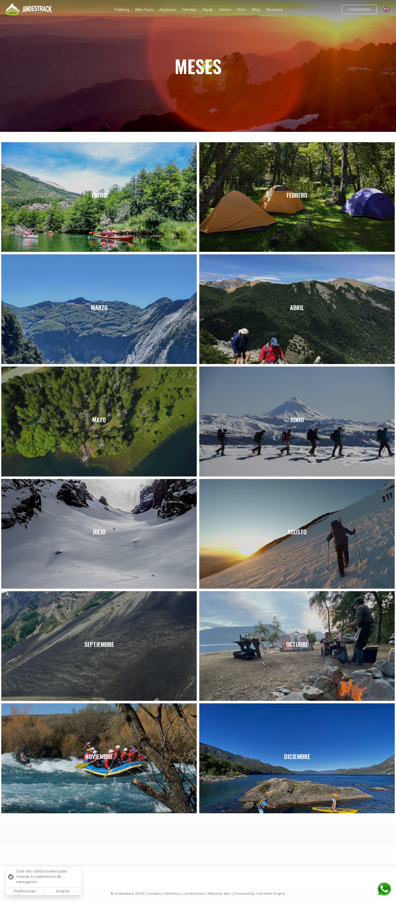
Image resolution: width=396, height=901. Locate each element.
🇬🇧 (386, 9)
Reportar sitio (219, 893)
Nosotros (274, 9)
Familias (189, 9)
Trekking (121, 9)
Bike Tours (144, 9)
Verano (225, 9)
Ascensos (167, 9)
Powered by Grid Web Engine (259, 893)
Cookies (154, 893)
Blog (256, 9)
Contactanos (359, 9)
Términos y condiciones (184, 893)
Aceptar (63, 891)
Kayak (207, 9)
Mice (241, 9)
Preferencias (24, 891)
